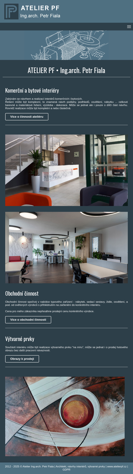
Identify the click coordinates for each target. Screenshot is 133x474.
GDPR (66, 469)
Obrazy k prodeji (22, 358)
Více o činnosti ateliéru (26, 116)
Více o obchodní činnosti (28, 319)
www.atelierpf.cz (117, 466)
